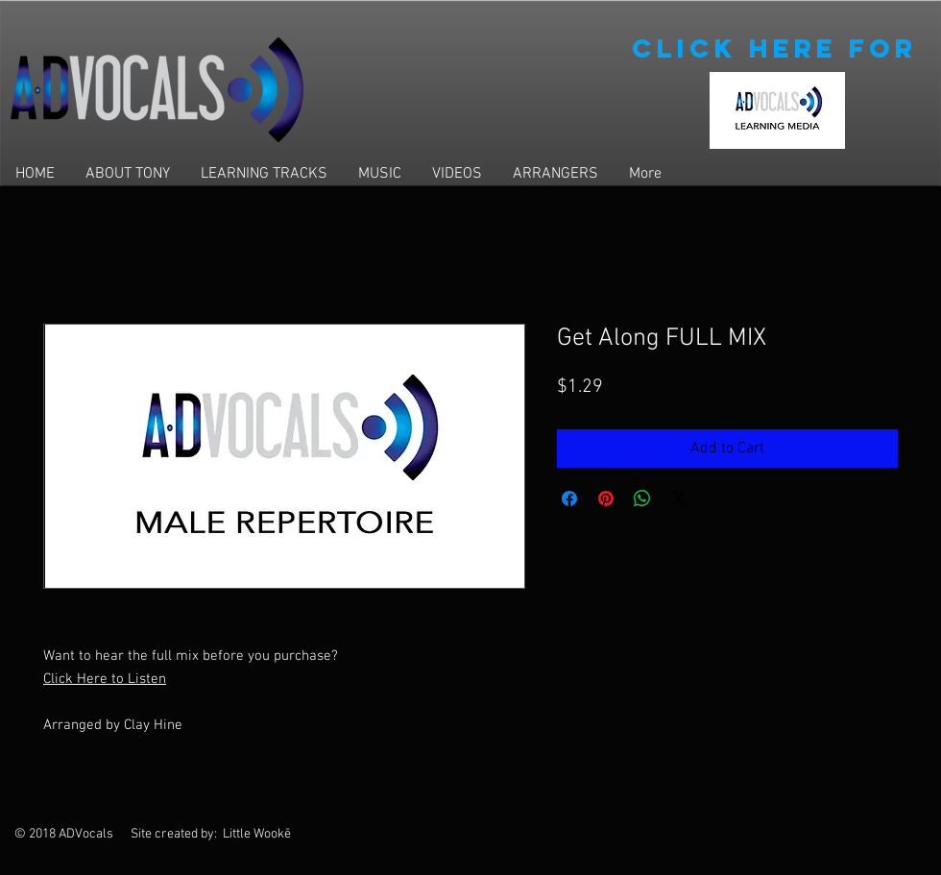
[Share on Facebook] (569, 498)
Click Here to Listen (104, 679)
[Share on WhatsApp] (642, 498)
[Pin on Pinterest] (605, 498)
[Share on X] (678, 498)
